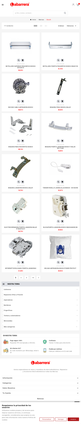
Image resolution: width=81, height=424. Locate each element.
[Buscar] (37, 13)
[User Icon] (73, 5)
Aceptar (73, 419)
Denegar (61, 419)
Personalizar (46, 419)
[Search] (65, 13)
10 (33, 277)
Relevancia (72, 26)
